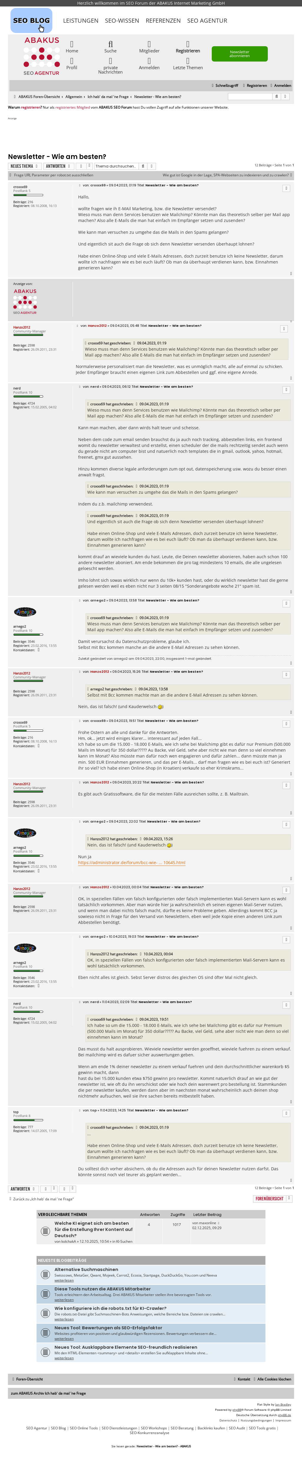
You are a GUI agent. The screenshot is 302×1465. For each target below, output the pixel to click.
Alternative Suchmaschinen (86, 1269)
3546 (31, 641)
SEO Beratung (182, 1428)
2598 (31, 345)
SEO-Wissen (122, 20)
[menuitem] (280, 86)
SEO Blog (58, 1428)
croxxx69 (20, 187)
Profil (71, 63)
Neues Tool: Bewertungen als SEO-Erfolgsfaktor (108, 1328)
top (16, 1112)
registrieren (30, 107)
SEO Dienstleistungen (119, 1428)
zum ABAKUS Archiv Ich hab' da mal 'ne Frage (48, 1393)
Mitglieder (149, 46)
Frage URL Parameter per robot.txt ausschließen (53, 175)
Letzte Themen (188, 63)
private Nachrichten (110, 65)
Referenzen (163, 20)
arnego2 (19, 626)
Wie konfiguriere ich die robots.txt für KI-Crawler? (111, 1308)
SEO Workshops (154, 1428)
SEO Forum (137, 3)
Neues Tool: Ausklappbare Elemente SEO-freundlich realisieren (126, 1347)
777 (30, 1127)
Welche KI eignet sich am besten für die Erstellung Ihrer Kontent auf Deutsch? (94, 1229)
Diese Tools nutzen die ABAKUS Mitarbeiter (103, 1289)
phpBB (236, 1410)
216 (30, 202)
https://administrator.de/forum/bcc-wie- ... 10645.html (132, 862)
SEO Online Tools (84, 1428)
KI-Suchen (124, 1241)
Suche (110, 46)
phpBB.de (284, 1415)
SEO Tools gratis (262, 1428)
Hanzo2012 (21, 327)
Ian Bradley (283, 1404)
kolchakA (68, 1241)
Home (72, 46)
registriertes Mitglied (72, 107)
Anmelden (149, 63)
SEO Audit (237, 1428)
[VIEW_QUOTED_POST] (134, 343)
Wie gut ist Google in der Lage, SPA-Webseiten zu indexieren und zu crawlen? (228, 175)
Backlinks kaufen (211, 1428)
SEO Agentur (207, 20)
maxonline (207, 1222)
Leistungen (81, 20)
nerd (17, 388)
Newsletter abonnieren (239, 53)
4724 (31, 403)
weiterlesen (64, 1280)
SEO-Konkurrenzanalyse (149, 1433)
